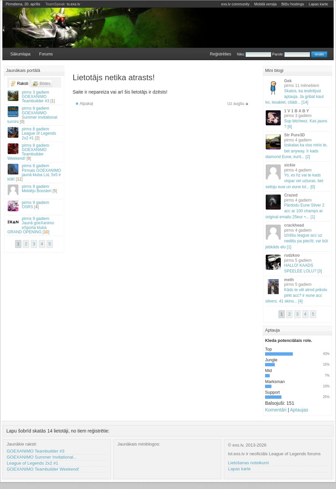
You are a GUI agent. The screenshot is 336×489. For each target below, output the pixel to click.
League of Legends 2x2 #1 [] (34, 133)
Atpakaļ (86, 103)
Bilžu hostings (292, 4)
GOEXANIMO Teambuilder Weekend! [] (34, 152)
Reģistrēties (220, 54)
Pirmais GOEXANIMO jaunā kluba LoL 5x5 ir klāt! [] (34, 172)
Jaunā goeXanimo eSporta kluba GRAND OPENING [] (34, 225)
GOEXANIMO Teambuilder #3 (35, 451)
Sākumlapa (20, 54)
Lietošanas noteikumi (248, 462)
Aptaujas (299, 409)
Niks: (254, 54)
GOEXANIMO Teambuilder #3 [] (34, 96)
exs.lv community (235, 4)
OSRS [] (34, 205)
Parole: (291, 54)
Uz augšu (235, 103)
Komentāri (275, 409)
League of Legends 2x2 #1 (32, 463)
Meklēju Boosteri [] (34, 189)
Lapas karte (318, 4)
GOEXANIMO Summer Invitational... (42, 457)
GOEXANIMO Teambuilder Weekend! (43, 469)
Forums (46, 54)
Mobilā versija (265, 4)
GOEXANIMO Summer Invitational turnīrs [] (34, 115)
